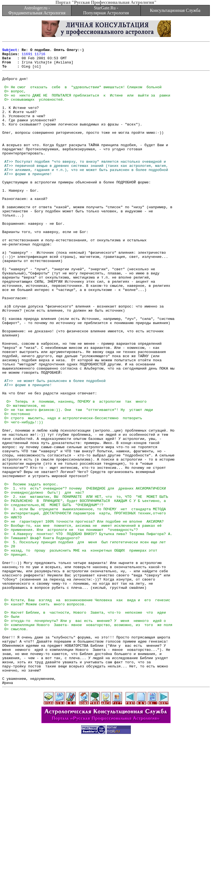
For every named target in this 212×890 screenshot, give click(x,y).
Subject (9, 51)
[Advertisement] (106, 877)
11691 (27, 56)
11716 (40, 56)
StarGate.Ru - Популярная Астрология (106, 10)
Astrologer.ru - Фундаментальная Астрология (36, 10)
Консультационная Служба (175, 10)
